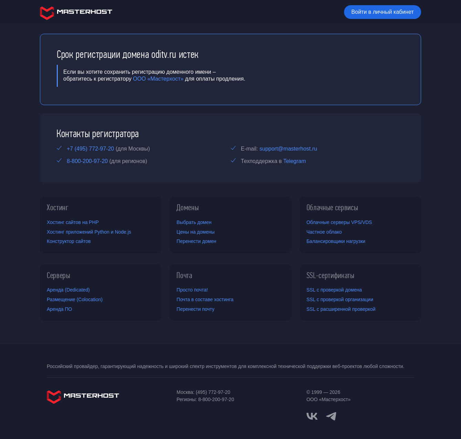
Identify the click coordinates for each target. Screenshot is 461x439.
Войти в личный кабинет (382, 12)
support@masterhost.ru (288, 149)
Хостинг (58, 207)
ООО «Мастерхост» (158, 79)
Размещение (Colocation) (75, 299)
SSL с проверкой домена (334, 290)
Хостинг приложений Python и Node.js (89, 232)
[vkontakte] (312, 416)
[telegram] (331, 415)
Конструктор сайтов (69, 241)
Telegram (294, 161)
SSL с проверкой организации (340, 299)
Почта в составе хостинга (204, 299)
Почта (184, 275)
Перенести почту (195, 309)
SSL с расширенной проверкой (341, 309)
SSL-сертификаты (331, 275)
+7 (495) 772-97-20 (90, 149)
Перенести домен (196, 241)
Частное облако (324, 232)
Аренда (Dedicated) (68, 290)
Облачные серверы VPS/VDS (339, 222)
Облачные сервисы (332, 207)
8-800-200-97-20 (87, 161)
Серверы (59, 275)
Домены (187, 207)
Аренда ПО (59, 309)
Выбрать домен (193, 222)
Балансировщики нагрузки (336, 241)
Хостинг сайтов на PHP (73, 222)
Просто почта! (192, 290)
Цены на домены (195, 232)
